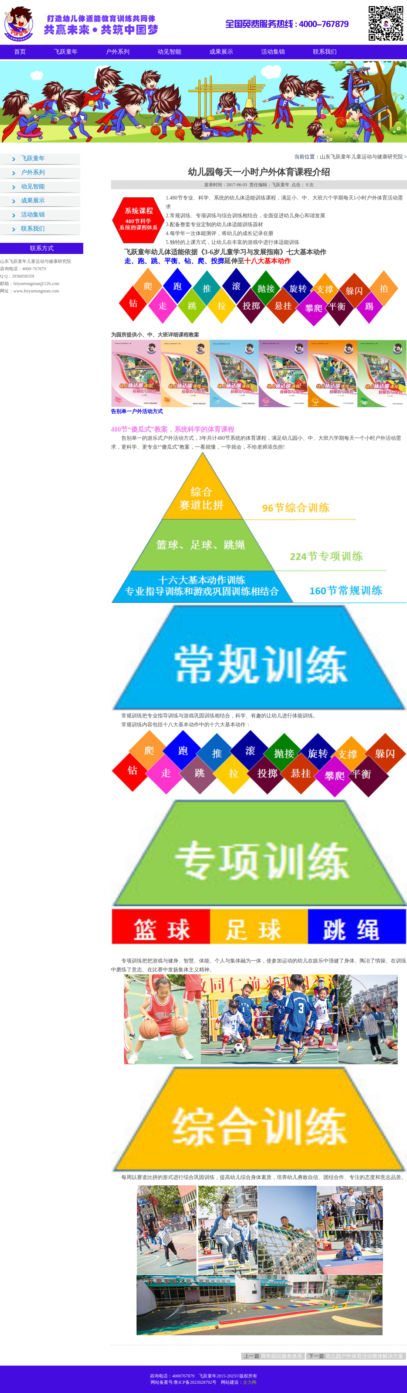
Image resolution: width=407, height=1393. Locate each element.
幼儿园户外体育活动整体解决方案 (364, 1356)
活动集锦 (273, 51)
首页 (20, 51)
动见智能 (169, 51)
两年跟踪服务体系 (281, 1356)
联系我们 (325, 51)
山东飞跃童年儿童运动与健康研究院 (361, 157)
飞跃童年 (66, 51)
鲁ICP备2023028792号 (195, 1382)
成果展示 (221, 51)
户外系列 (118, 51)
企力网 (249, 1382)
